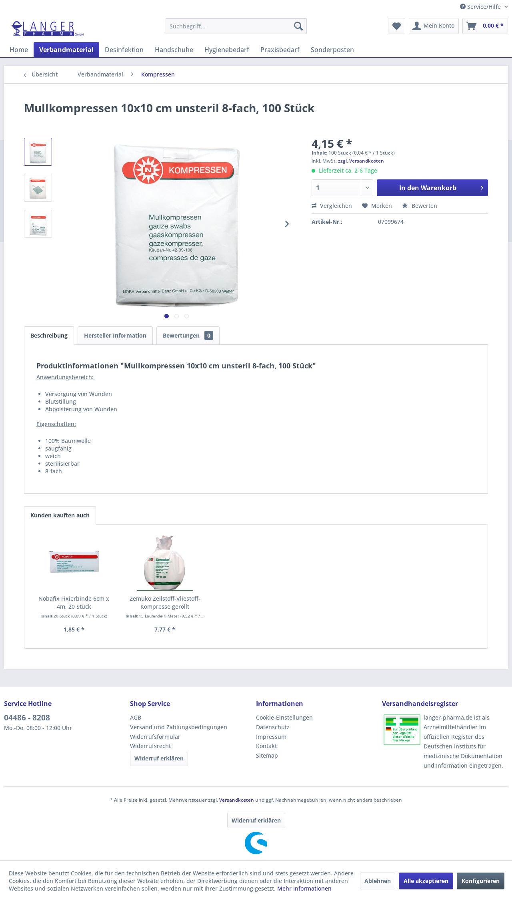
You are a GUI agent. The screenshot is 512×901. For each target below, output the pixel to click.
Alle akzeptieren (426, 881)
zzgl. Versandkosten (361, 160)
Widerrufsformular (155, 736)
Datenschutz (273, 727)
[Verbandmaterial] (66, 49)
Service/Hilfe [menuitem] (481, 6)
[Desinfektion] (124, 49)
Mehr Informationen (304, 888)
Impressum (271, 736)
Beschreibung (49, 335)
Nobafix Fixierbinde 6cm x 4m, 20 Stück (73, 602)
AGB (135, 717)
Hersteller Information (115, 335)
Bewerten (419, 205)
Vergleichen (332, 205)
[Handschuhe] (174, 49)
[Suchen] (298, 26)
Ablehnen (377, 881)
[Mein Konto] (434, 26)
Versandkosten (236, 799)
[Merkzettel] (396, 26)
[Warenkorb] (485, 26)
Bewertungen (188, 335)
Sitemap (267, 755)
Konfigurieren (481, 881)
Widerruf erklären (159, 758)
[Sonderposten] (332, 49)
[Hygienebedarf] (227, 49)
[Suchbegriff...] (236, 26)
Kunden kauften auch (60, 515)
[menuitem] (236, 26)
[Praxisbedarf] (280, 49)
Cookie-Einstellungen (284, 717)
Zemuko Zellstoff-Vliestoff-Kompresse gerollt (165, 602)
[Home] (19, 49)
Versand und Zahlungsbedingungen (178, 727)
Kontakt (266, 746)
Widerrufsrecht (150, 746)
